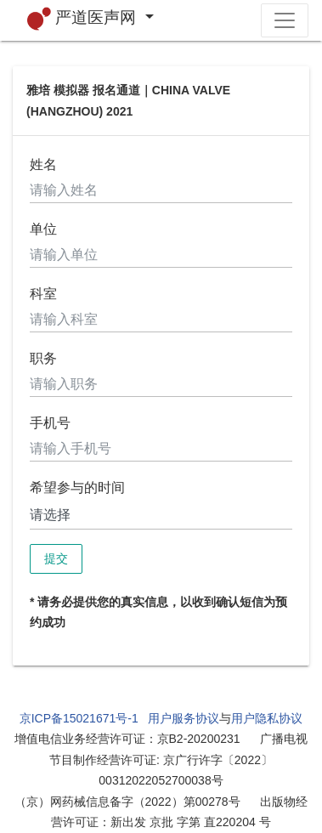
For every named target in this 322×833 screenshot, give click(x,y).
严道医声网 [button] (84, 19)
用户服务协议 (183, 718)
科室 (43, 293)
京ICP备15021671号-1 (79, 718)
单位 (43, 229)
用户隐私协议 (266, 718)
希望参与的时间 (77, 487)
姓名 (43, 164)
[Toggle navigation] (284, 20)
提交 (56, 558)
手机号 (50, 423)
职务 (43, 358)
